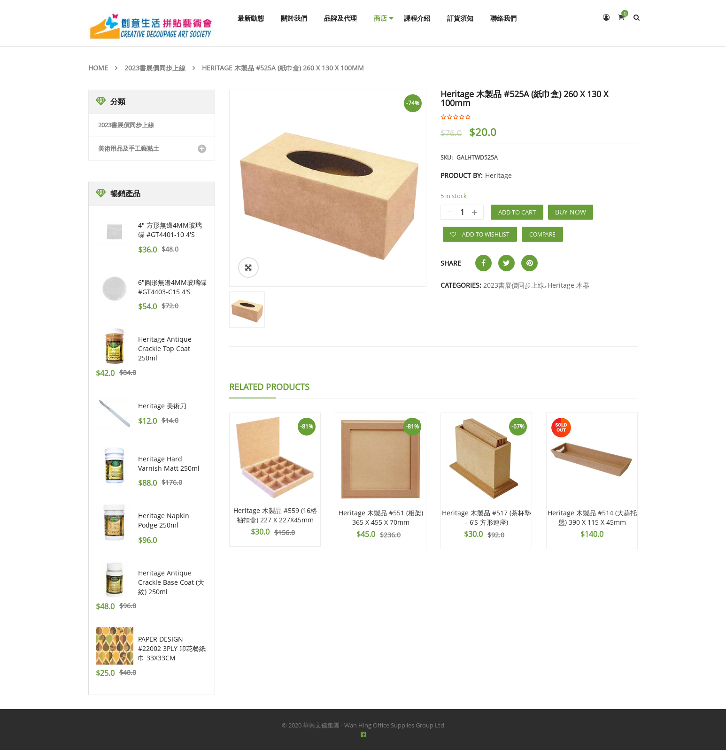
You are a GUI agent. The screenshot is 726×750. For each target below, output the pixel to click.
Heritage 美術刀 (162, 405)
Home (98, 67)
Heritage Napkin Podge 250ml (163, 520)
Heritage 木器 (568, 285)
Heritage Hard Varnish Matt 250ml (169, 463)
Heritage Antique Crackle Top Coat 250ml (165, 348)
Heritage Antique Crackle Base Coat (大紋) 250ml (171, 582)
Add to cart (517, 212)
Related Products (269, 386)
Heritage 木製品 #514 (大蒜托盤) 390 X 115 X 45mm (592, 517)
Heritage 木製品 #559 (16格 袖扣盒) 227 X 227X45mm (275, 515)
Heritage (498, 175)
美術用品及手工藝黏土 (128, 148)
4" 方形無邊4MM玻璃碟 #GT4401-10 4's (170, 230)
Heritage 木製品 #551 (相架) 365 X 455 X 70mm (381, 517)
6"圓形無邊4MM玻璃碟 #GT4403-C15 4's (172, 287)
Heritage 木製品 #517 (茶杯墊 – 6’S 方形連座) (486, 517)
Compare (542, 234)
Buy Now (570, 211)
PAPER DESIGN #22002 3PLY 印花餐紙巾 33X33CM (172, 648)
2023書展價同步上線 (154, 67)
